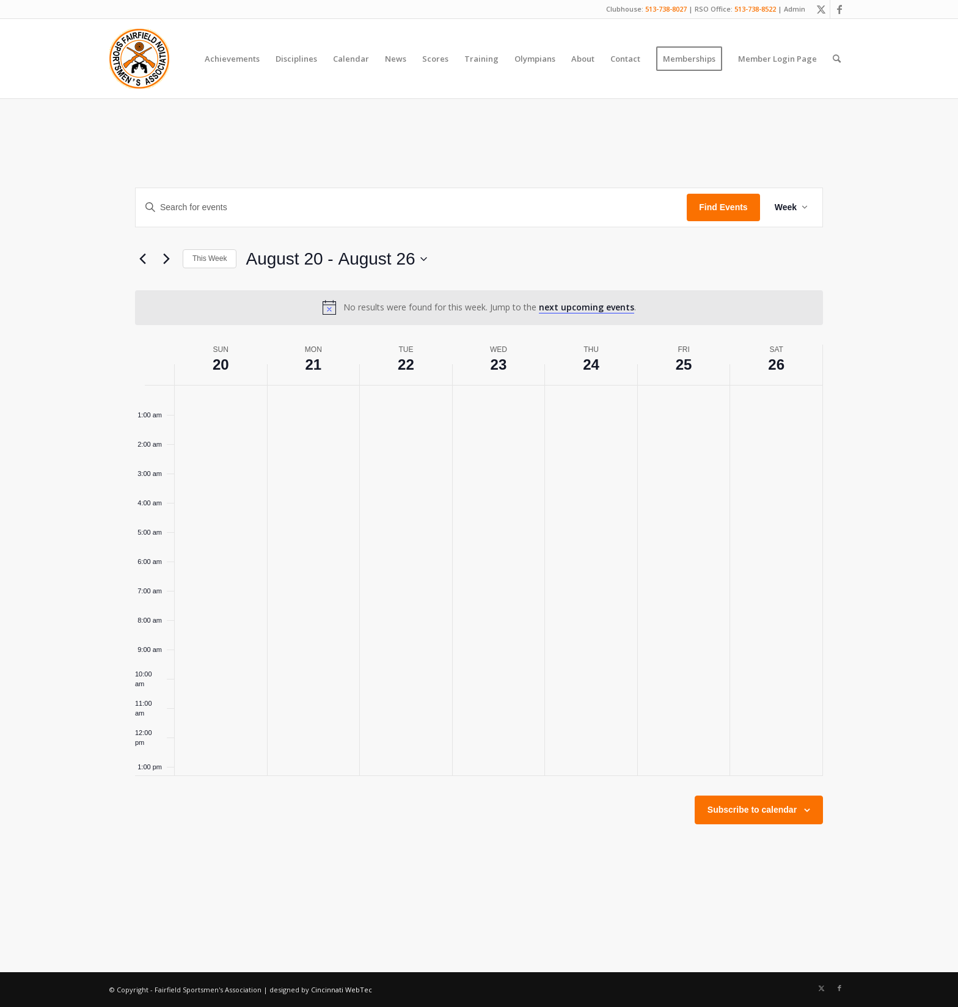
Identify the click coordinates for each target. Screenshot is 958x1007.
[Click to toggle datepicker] (336, 259)
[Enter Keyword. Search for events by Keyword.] (411, 207)
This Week (209, 258)
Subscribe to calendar (752, 810)
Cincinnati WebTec (341, 989)
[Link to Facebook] (839, 9)
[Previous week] (142, 259)
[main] (479, 535)
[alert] (479, 307)
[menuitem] (232, 58)
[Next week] (166, 259)
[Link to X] (821, 9)
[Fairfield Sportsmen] (139, 58)
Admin (794, 8)
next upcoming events (586, 307)
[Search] (837, 58)
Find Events (723, 207)
